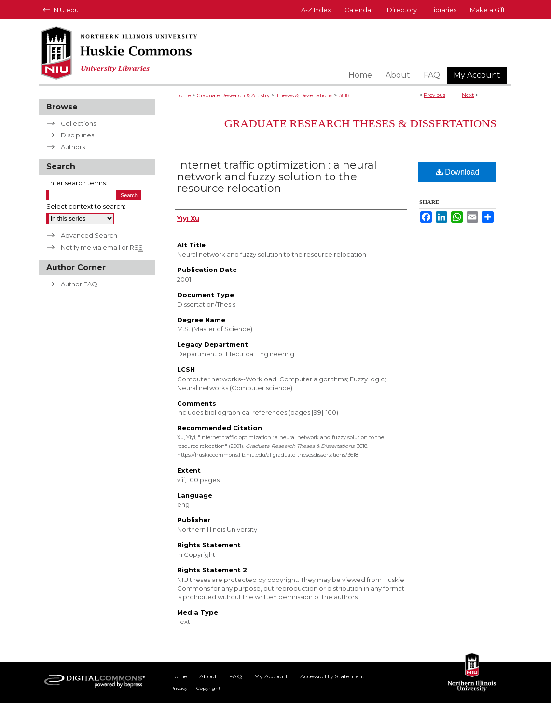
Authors (73, 146)
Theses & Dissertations (304, 95)
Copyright (208, 688)
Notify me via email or (102, 247)
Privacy (178, 688)
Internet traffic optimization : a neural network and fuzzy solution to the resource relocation (277, 177)
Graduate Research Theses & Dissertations (360, 123)
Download (458, 172)
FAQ (235, 676)
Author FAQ (79, 284)
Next (468, 95)
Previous (434, 95)
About (208, 676)
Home (183, 95)
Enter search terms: (76, 183)
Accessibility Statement (332, 676)
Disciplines (77, 135)
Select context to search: (85, 206)
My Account (271, 676)
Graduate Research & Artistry (233, 95)
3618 (344, 95)
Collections (78, 123)
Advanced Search (89, 235)
